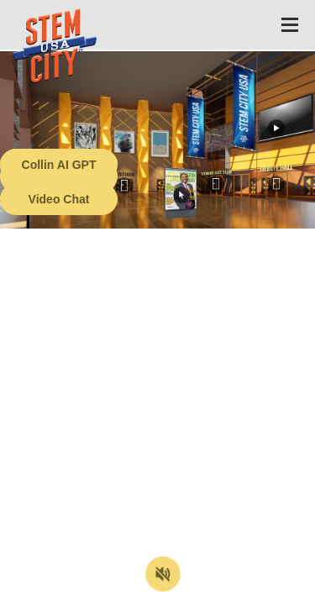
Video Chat (59, 199)
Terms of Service (95, 592)
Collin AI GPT (59, 164)
